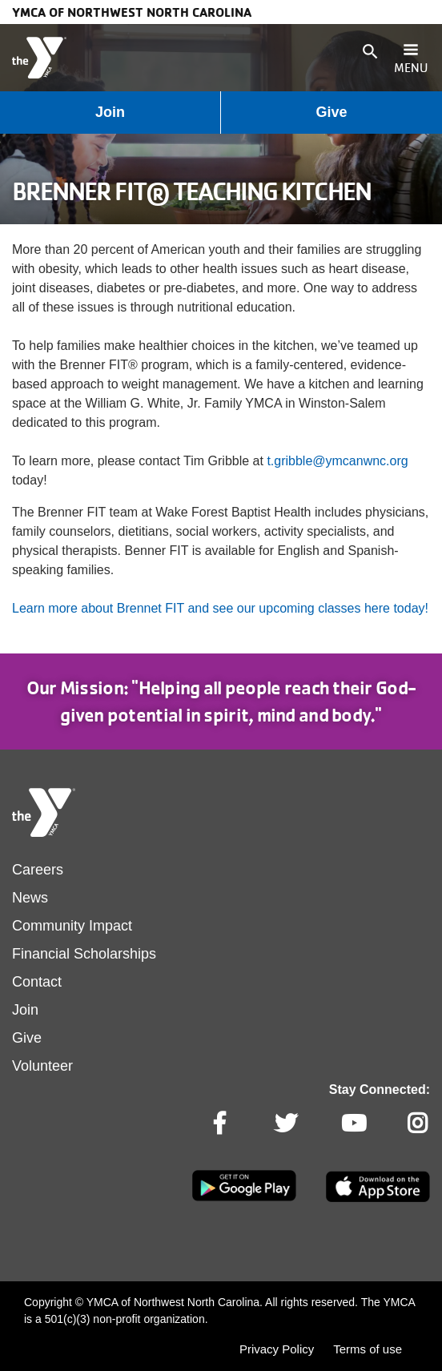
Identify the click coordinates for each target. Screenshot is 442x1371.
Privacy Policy (276, 1349)
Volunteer (42, 1066)
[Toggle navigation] (411, 57)
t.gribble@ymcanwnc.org (337, 461)
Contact (37, 982)
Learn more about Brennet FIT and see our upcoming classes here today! (220, 608)
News (30, 898)
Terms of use (367, 1349)
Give (331, 112)
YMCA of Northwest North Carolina (131, 12)
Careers (37, 870)
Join (110, 112)
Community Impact (72, 926)
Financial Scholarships (84, 954)
